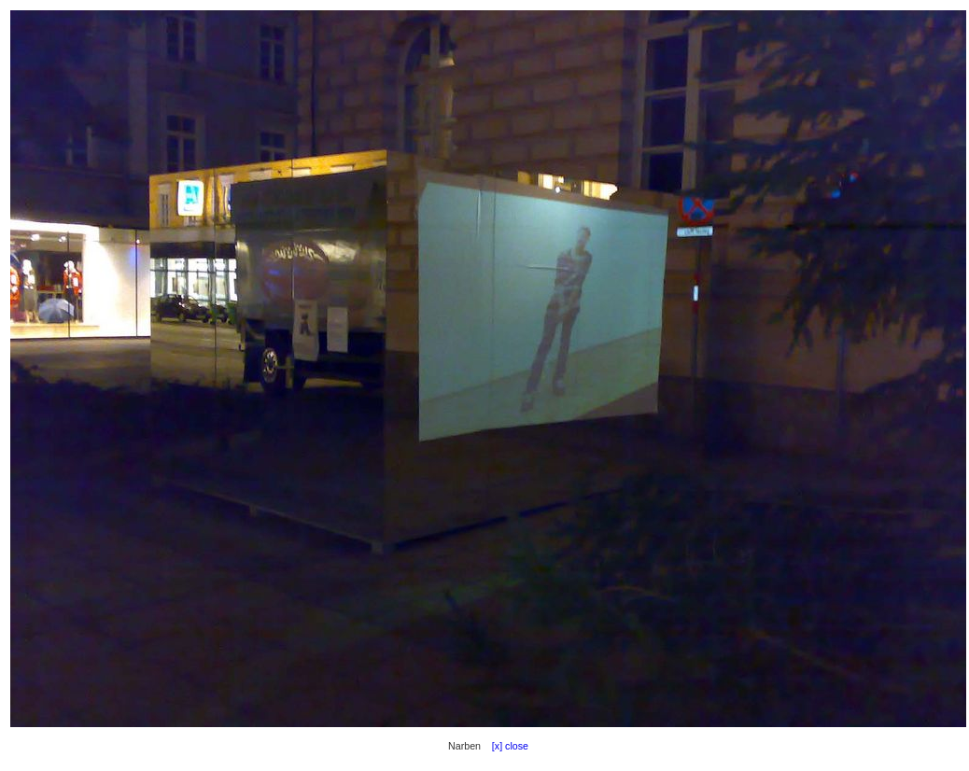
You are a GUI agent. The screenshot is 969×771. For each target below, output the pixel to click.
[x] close (506, 745)
